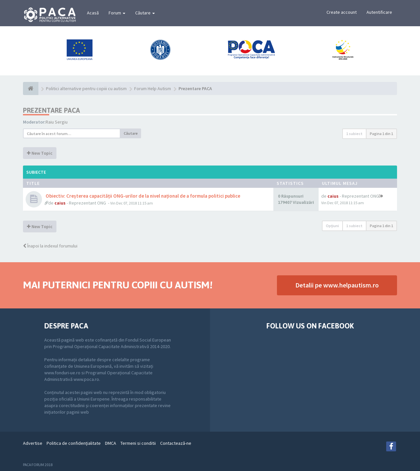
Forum (117, 13)
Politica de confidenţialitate (74, 443)
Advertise (32, 443)
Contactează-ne (175, 443)
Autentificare (379, 12)
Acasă (93, 13)
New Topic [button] (39, 153)
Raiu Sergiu (57, 122)
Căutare (145, 13)
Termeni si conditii (138, 443)
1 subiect (354, 133)
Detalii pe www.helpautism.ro (337, 285)
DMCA (110, 443)
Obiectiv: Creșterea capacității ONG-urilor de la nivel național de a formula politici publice (142, 196)
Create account (341, 12)
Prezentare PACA (51, 110)
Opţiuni (332, 225)
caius (60, 203)
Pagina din (381, 133)
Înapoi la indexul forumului (50, 246)
